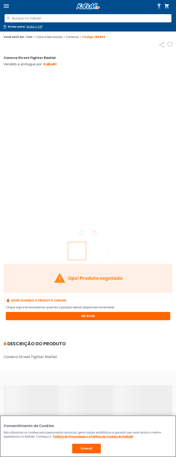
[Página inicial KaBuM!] (88, 6)
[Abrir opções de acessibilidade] (159, 6)
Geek (30, 37)
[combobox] (88, 18)
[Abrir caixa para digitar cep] (22, 27)
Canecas (73, 37)
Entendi (86, 448)
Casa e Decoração (50, 37)
